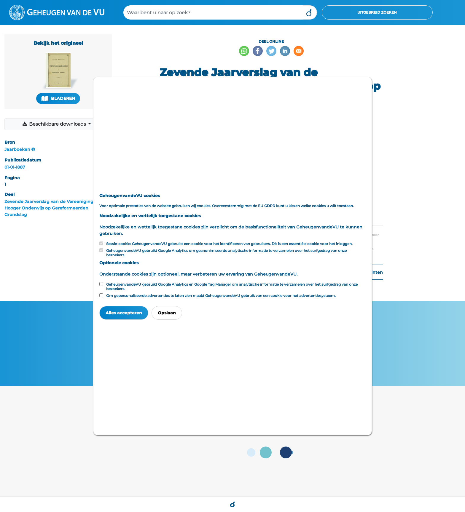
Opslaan (167, 313)
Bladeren (58, 98)
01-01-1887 (14, 167)
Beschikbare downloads (54, 124)
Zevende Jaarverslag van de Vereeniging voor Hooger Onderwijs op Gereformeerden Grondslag (54, 208)
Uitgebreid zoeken (377, 12)
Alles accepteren (124, 313)
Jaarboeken (17, 149)
